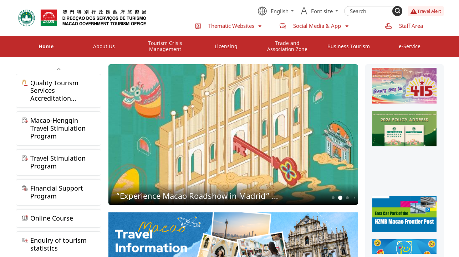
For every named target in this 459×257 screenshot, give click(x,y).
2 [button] (340, 198)
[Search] (397, 11)
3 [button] (347, 198)
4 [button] (354, 197)
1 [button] (333, 198)
